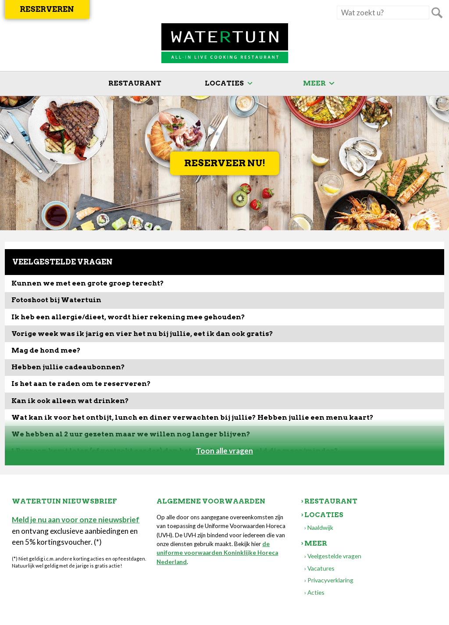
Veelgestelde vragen (334, 556)
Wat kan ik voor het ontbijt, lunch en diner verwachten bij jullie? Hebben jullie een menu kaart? (192, 417)
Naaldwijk (320, 527)
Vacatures (321, 568)
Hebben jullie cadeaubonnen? (68, 367)
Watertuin (224, 43)
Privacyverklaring (330, 580)
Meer (314, 83)
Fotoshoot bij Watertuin (56, 300)
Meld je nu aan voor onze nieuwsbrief (75, 519)
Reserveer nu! (224, 163)
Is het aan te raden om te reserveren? (81, 383)
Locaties (224, 83)
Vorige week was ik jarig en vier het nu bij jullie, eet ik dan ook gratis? (142, 333)
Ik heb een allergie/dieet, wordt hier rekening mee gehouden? (128, 317)
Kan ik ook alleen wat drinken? (70, 400)
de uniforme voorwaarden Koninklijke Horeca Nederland (217, 552)
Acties (315, 592)
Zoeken (436, 12)
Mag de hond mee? (46, 350)
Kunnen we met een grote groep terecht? (87, 283)
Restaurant (134, 83)
